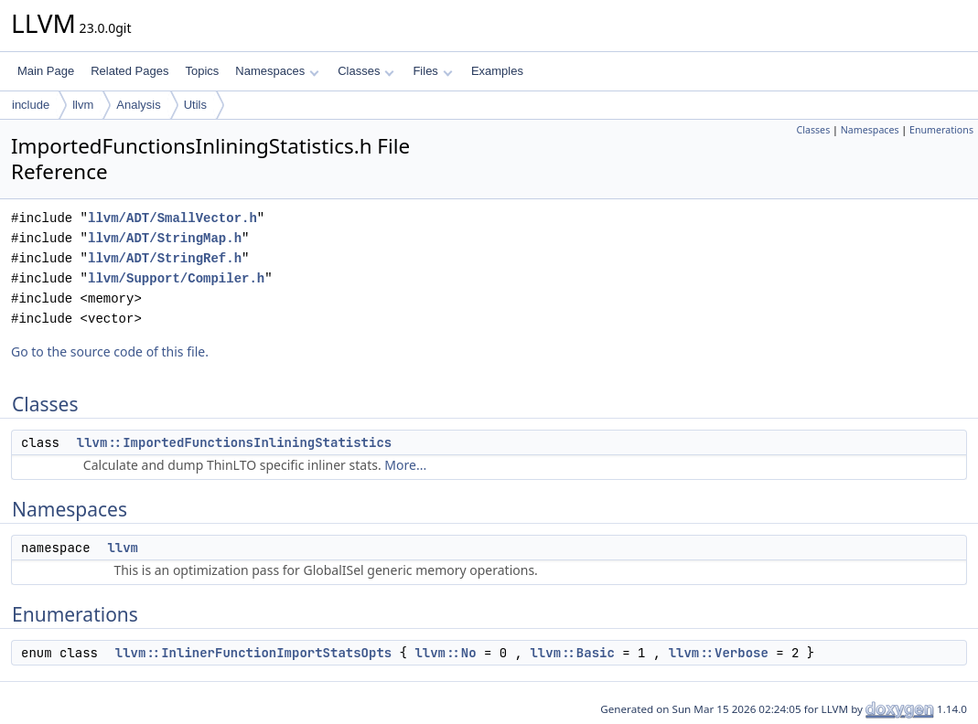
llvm (82, 105)
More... (405, 465)
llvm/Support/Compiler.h (176, 278)
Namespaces (276, 71)
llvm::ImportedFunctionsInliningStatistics (234, 442)
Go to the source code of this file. (110, 351)
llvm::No (445, 652)
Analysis (138, 105)
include (30, 105)
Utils (195, 105)
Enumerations (941, 129)
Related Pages (129, 71)
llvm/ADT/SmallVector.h (172, 218)
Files (432, 71)
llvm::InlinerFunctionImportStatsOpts (253, 652)
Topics (202, 71)
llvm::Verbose (718, 652)
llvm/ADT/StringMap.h (165, 238)
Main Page (45, 71)
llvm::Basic (572, 652)
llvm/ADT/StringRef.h (165, 258)
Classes (366, 71)
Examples (497, 71)
